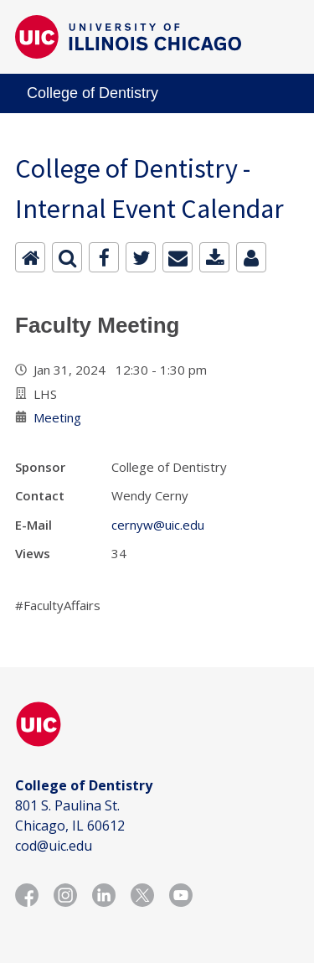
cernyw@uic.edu (157, 524)
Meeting (57, 417)
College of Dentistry (92, 93)
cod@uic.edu (53, 845)
